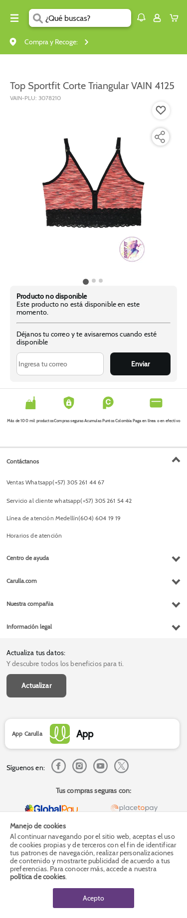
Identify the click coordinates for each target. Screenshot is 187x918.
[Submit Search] (37, 18)
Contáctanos (22, 461)
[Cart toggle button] (176, 17)
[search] (88, 18)
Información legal (29, 626)
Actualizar (36, 685)
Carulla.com (21, 580)
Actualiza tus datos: (35, 653)
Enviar (140, 363)
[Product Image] (92, 189)
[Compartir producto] (159, 137)
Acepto (93, 898)
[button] (141, 17)
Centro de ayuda (27, 558)
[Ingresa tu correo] (60, 363)
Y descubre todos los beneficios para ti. (65, 664)
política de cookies (37, 876)
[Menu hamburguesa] (14, 18)
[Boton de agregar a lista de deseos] (161, 110)
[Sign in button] (157, 17)
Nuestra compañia (29, 603)
